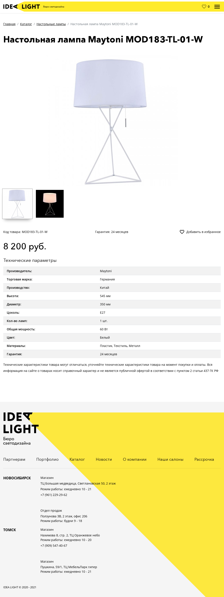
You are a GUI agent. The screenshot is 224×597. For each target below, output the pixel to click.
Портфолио (47, 459)
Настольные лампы (51, 24)
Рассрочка (204, 459)
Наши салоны (171, 459)
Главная (9, 24)
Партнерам (14, 459)
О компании (135, 459)
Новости (104, 459)
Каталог (26, 24)
